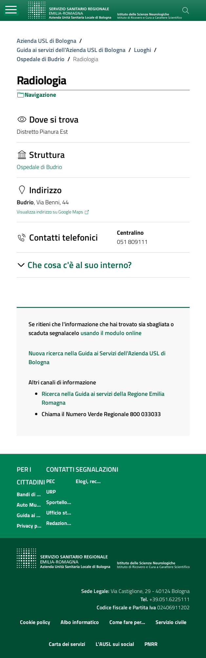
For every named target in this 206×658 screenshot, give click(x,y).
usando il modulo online (111, 333)
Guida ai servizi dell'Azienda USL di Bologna (71, 49)
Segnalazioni (97, 469)
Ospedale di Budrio (41, 59)
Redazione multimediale (59, 523)
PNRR (151, 644)
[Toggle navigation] (11, 10)
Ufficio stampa (59, 512)
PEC (50, 481)
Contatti (60, 469)
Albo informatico (80, 622)
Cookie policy (35, 622)
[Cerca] (186, 10)
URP (51, 492)
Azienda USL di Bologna (46, 40)
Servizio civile (171, 622)
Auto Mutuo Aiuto (29, 505)
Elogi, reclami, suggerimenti (88, 481)
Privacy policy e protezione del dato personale (29, 526)
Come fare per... (127, 622)
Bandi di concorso (29, 494)
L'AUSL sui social (115, 644)
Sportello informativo (59, 502)
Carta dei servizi (67, 644)
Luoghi (142, 49)
